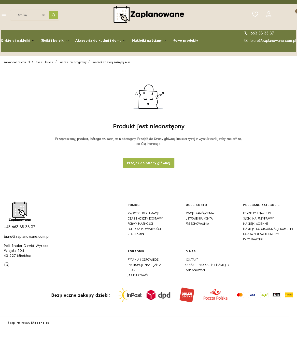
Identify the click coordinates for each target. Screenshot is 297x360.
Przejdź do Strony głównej (148, 162)
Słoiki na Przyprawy (258, 218)
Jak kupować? (138, 275)
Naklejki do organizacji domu (266, 229)
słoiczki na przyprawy (72, 62)
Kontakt (191, 259)
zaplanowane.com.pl (17, 62)
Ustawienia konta (199, 218)
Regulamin (136, 234)
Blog (131, 270)
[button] (3, 15)
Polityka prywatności (144, 229)
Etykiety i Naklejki (257, 213)
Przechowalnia (197, 224)
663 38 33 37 (262, 33)
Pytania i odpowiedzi (143, 259)
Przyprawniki (253, 239)
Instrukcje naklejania (144, 265)
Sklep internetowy (26, 323)
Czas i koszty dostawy (145, 218)
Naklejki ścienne (256, 224)
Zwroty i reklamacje (143, 213)
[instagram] (7, 265)
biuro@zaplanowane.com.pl (273, 40)
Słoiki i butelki (45, 62)
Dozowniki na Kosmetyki (261, 234)
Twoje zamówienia (199, 213)
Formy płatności (140, 224)
